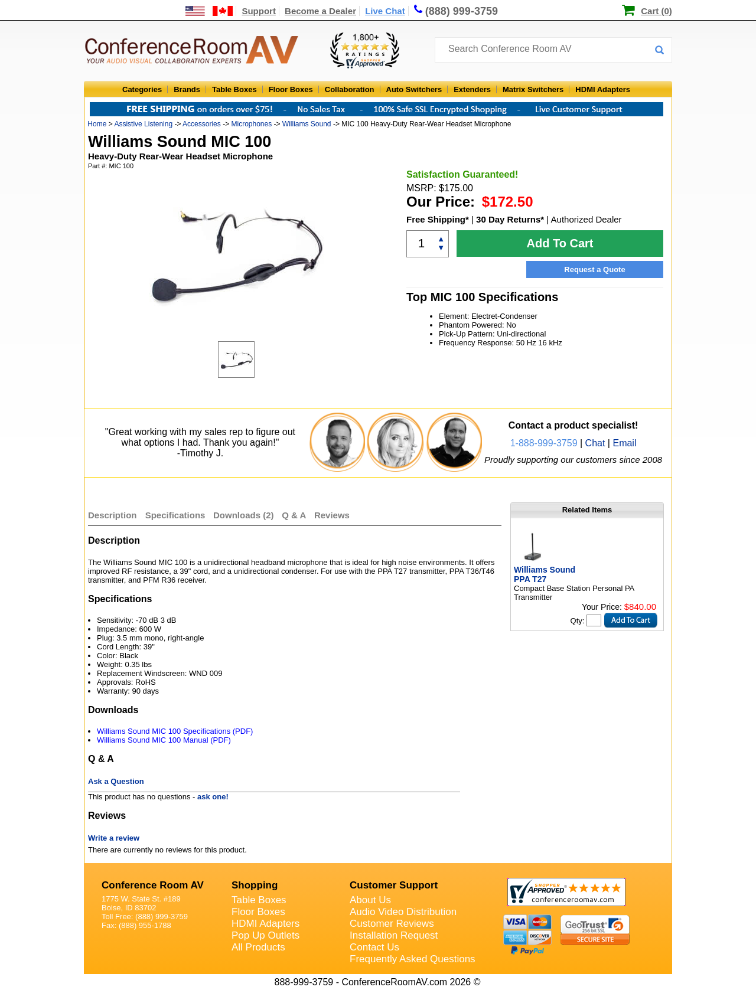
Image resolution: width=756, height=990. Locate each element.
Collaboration (349, 89)
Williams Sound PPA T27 (544, 574)
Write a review (113, 838)
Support (259, 11)
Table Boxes (234, 89)
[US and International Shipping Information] (209, 11)
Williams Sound (306, 124)
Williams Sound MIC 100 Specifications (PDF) (175, 731)
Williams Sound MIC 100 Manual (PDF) (164, 740)
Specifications (175, 515)
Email (624, 443)
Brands (187, 89)
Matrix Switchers (533, 89)
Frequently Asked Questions (412, 959)
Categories (142, 89)
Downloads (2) (243, 515)
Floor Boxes (291, 89)
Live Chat (385, 11)
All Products (258, 947)
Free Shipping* (437, 219)
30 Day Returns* (510, 219)
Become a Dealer (320, 11)
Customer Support (394, 885)
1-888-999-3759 (544, 443)
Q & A (295, 515)
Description (112, 515)
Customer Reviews (392, 923)
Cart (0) (656, 11)
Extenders (472, 89)
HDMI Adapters (602, 89)
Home (96, 124)
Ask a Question (116, 781)
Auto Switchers (414, 89)
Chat (595, 443)
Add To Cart (560, 243)
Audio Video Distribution (403, 911)
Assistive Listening (143, 124)
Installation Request (394, 935)
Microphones (251, 124)
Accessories (202, 124)
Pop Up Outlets (265, 935)
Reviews (332, 515)
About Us (370, 900)
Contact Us (374, 947)
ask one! (213, 796)
